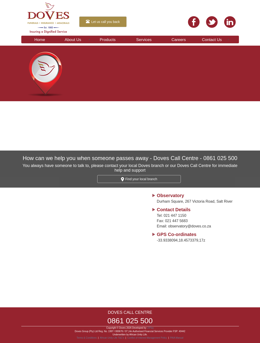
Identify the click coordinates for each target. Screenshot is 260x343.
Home (39, 39)
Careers (179, 39)
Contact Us (215, 39)
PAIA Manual (176, 338)
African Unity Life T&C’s (112, 338)
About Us (78, 39)
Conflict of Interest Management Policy (147, 338)
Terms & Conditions (87, 338)
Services (143, 39)
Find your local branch (139, 179)
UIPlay (150, 328)
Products (112, 39)
